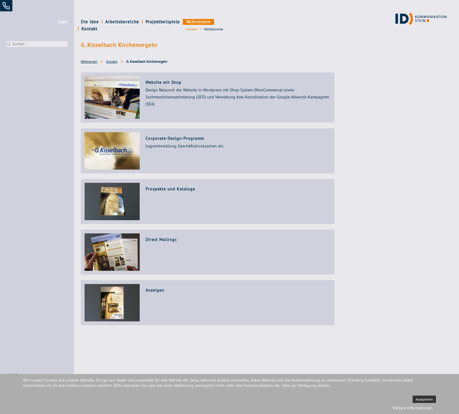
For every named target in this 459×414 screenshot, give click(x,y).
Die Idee (90, 22)
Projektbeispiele (163, 22)
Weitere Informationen (412, 407)
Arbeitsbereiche (122, 22)
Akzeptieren (424, 399)
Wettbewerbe (213, 29)
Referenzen (198, 22)
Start (63, 22)
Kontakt (225, 22)
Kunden (192, 29)
